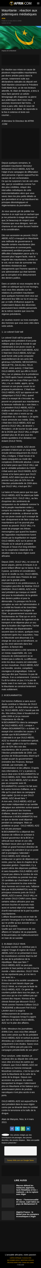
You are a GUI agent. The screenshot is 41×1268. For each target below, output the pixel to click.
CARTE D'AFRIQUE (15, 1258)
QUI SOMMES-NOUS (13, 1260)
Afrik (3, 18)
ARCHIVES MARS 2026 (14, 1262)
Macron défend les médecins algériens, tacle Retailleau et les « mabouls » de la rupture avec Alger (27, 1189)
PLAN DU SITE (27, 1258)
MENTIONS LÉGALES (27, 1260)
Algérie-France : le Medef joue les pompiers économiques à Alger (27, 1214)
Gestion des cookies (28, 1262)
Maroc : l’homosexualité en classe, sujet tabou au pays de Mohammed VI (27, 1202)
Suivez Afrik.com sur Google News (20, 1160)
